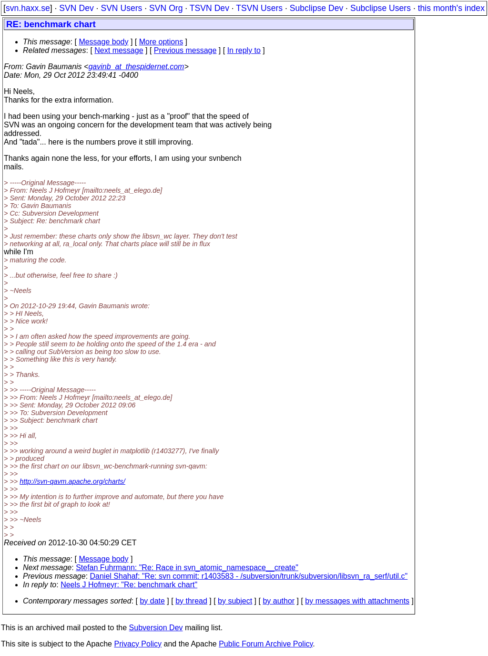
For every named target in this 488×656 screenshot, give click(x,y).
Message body (103, 42)
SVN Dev (76, 8)
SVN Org (166, 8)
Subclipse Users (380, 8)
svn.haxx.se (28, 8)
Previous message (185, 50)
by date (152, 601)
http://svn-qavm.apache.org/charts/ (72, 481)
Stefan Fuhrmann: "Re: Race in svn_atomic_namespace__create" (187, 567)
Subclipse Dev (316, 8)
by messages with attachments (357, 601)
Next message (118, 50)
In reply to (244, 50)
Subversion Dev (156, 628)
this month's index (451, 8)
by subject (235, 601)
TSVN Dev (209, 8)
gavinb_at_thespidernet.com (136, 66)
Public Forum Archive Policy (266, 644)
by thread (191, 601)
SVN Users (121, 8)
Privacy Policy (138, 644)
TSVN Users (259, 8)
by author (279, 601)
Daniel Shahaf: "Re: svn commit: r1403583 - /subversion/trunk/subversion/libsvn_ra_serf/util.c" (249, 576)
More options (161, 42)
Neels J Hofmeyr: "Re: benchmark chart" (129, 585)
